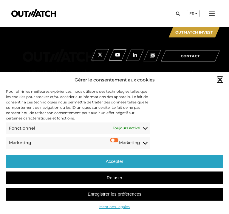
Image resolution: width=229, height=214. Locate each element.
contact (190, 58)
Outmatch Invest (194, 32)
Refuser (115, 177)
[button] (220, 80)
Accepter (114, 161)
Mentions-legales (114, 206)
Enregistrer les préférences (114, 193)
